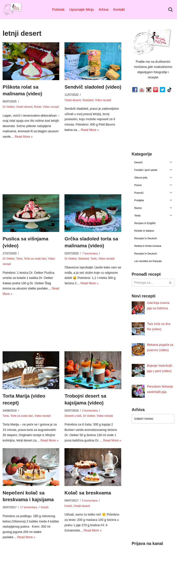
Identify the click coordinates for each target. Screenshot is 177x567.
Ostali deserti (24, 106)
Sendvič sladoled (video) (92, 87)
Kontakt (119, 9)
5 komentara (90, 500)
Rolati (37, 106)
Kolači (44, 507)
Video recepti (51, 106)
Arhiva (103, 9)
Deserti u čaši (72, 415)
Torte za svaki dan (35, 258)
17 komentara (28, 507)
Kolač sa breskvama (87, 492)
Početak (58, 9)
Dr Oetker (9, 106)
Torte (19, 258)
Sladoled (87, 100)
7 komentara (90, 253)
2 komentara (90, 410)
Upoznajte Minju (81, 9)
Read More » (24, 136)
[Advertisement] (31, 166)
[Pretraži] (170, 9)
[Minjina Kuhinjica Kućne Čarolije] (13, 9)
